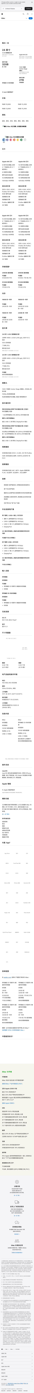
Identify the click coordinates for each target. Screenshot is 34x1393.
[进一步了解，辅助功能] (6, 814)
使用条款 (9, 1390)
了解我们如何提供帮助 (16, 1252)
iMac (3, 18)
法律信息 (20, 1390)
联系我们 (16, 1234)
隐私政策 (3, 1390)
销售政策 (14, 1390)
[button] (12, 9)
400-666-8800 (10, 1384)
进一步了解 (16, 1195)
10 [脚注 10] (23, 1094)
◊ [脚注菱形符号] (12, 1036)
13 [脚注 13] (19, 1145)
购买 (31, 18)
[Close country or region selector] (32, 2)
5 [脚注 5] (24, 667)
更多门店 (26, 1383)
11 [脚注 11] (13, 1100)
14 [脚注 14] (13, 1163)
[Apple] (2, 14)
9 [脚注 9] (15, 1092)
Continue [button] (28, 8)
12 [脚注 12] (26, 1136)
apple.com (7, 977)
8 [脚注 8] (23, 1080)
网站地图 (25, 1390)
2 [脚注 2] (23, 82)
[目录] (32, 14)
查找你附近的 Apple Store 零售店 (15, 1383)
